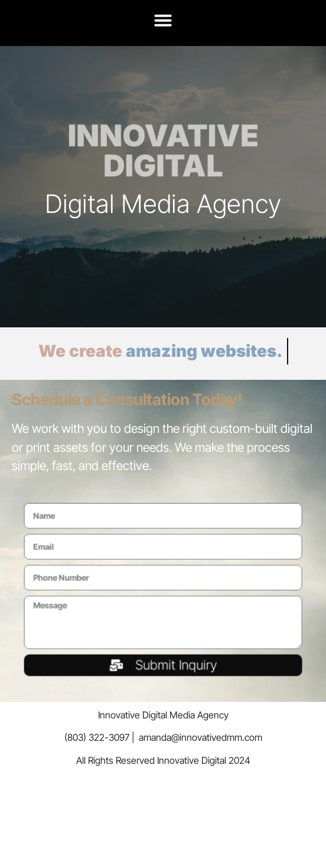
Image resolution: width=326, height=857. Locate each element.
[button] (163, 20)
